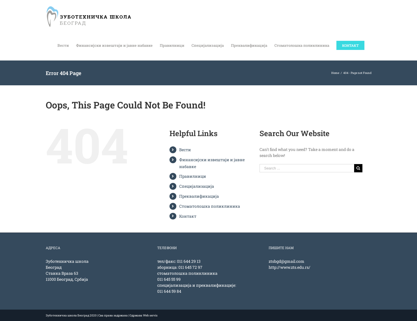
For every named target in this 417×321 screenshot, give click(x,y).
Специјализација (196, 186)
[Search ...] (307, 168)
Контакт (187, 216)
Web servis (150, 315)
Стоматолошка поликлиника (209, 206)
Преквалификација (199, 196)
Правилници (192, 176)
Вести (185, 149)
